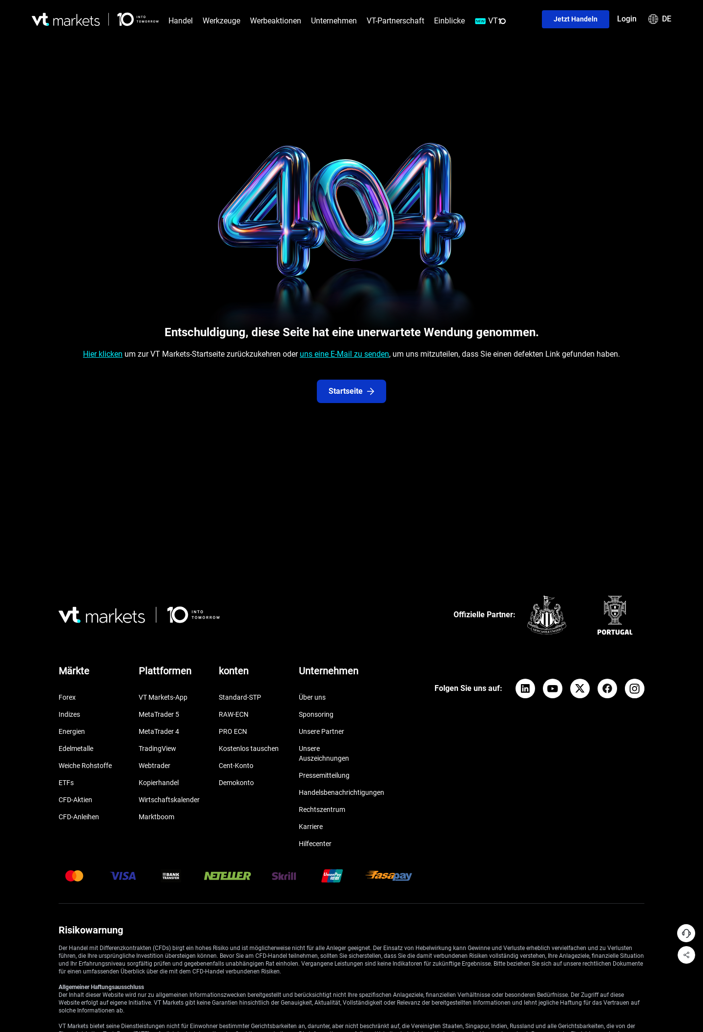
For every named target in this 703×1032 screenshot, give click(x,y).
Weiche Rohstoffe (85, 765)
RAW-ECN (233, 714)
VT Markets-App (163, 697)
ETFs (66, 783)
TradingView (157, 748)
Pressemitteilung (324, 775)
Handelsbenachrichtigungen (341, 792)
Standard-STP (240, 697)
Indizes (69, 714)
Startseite (351, 391)
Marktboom (156, 817)
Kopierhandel (159, 783)
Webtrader (154, 765)
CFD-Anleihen (79, 817)
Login (627, 18)
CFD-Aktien (75, 800)
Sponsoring (316, 714)
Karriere (311, 826)
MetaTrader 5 (159, 714)
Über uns (312, 697)
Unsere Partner (321, 731)
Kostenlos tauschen (249, 748)
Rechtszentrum (322, 809)
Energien (72, 731)
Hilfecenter (315, 844)
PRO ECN (233, 731)
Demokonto (236, 783)
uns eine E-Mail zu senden (344, 354)
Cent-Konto (236, 765)
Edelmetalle (76, 748)
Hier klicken (103, 354)
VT (490, 21)
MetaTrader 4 (159, 731)
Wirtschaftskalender (169, 800)
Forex (67, 697)
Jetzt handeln (576, 19)
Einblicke (449, 20)
